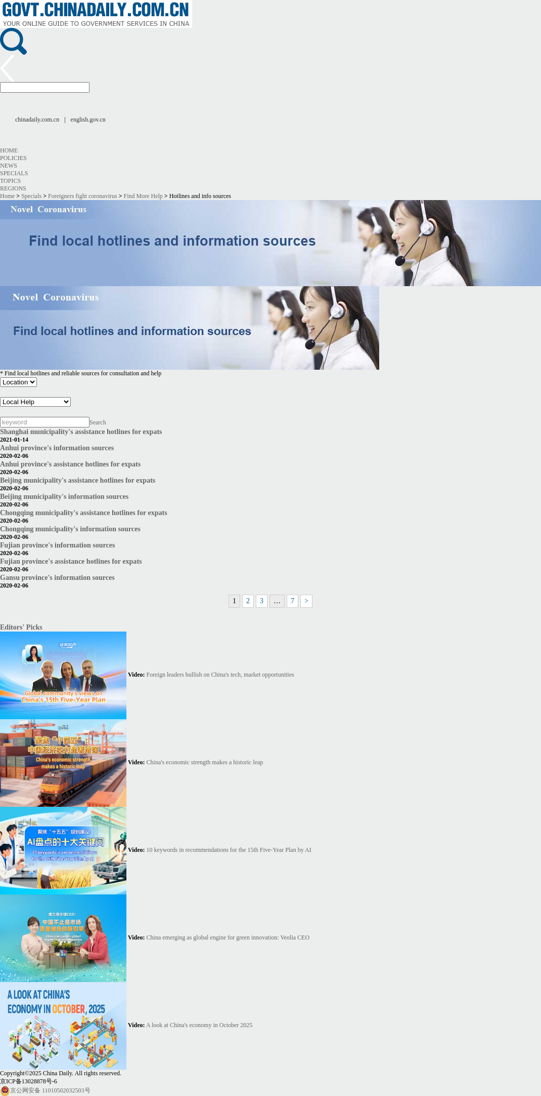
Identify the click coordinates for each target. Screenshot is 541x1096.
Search (97, 422)
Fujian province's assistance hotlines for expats (71, 561)
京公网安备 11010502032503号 (45, 1090)
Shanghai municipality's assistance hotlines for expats (81, 431)
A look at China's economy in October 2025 (199, 1025)
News (8, 165)
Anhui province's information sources (57, 448)
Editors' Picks (21, 627)
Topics (10, 180)
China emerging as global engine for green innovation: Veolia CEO (228, 937)
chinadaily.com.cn (37, 119)
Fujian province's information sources (57, 545)
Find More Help (143, 196)
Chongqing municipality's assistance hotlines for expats (83, 512)
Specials (14, 173)
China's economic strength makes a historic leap (205, 762)
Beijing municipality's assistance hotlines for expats (77, 480)
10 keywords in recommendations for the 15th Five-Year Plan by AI (229, 849)
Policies (13, 158)
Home (9, 150)
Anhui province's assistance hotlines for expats (70, 464)
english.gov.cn (88, 119)
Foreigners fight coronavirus (82, 196)
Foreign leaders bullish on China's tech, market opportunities (220, 674)
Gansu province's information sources (57, 577)
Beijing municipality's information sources (64, 496)
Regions (13, 188)
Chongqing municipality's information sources (70, 529)
